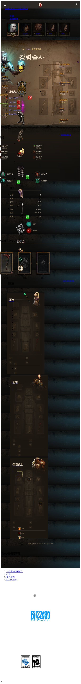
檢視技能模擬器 (68, 281)
